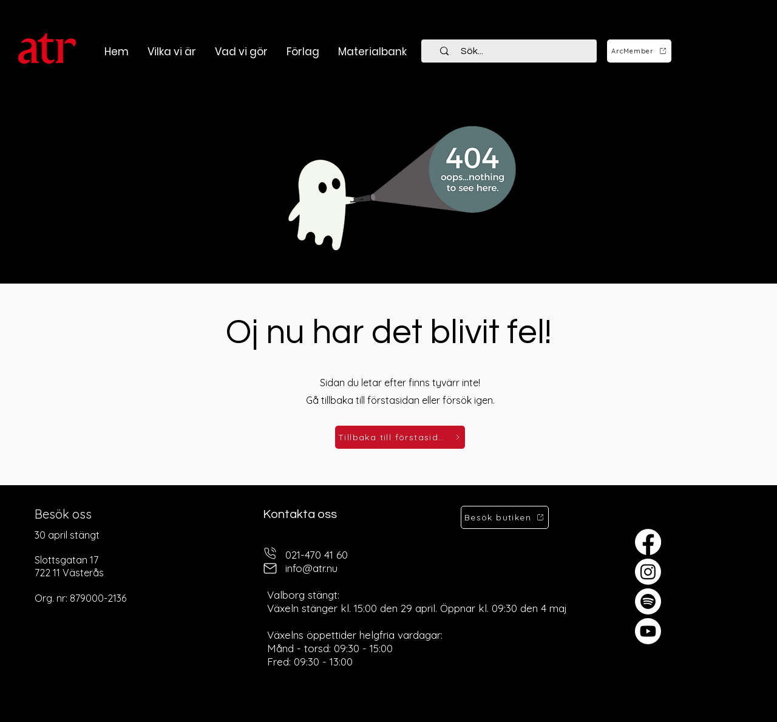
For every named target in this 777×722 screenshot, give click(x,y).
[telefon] (270, 553)
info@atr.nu (311, 568)
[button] (241, 51)
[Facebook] (648, 542)
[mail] (270, 568)
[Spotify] (648, 601)
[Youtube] (648, 631)
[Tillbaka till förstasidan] (400, 437)
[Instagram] (648, 572)
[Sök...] (516, 51)
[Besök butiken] (505, 517)
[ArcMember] (639, 51)
